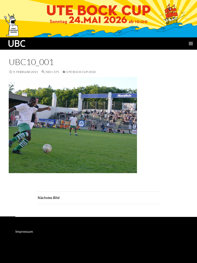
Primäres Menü (191, 43)
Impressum (24, 231)
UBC (16, 43)
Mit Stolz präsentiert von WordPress (32, 257)
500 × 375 (52, 72)
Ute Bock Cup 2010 (81, 72)
